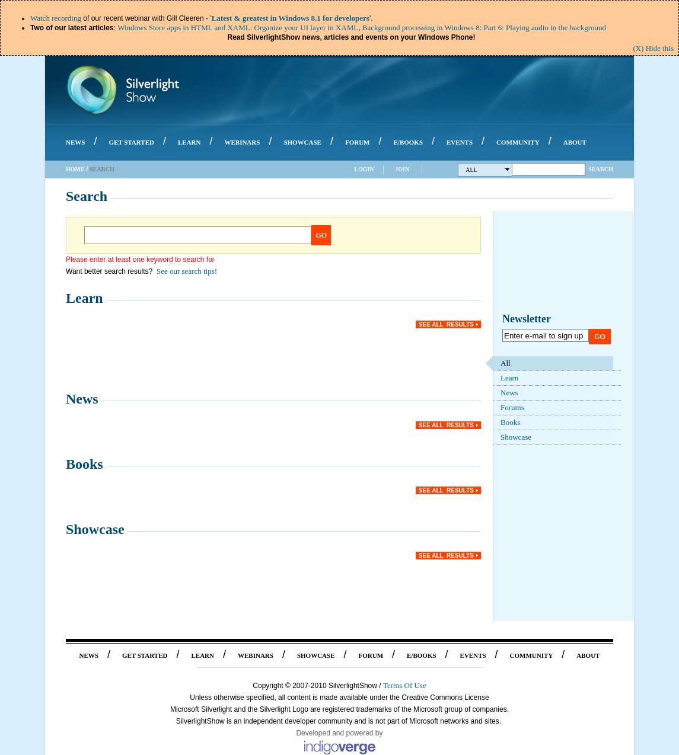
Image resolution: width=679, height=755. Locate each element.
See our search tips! (187, 271)
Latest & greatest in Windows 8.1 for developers (290, 18)
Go (321, 235)
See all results (446, 324)
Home (75, 169)
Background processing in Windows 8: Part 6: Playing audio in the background (484, 27)
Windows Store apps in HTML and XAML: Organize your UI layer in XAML (237, 27)
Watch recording (55, 18)
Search (600, 169)
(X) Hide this (653, 48)
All (488, 170)
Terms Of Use (404, 685)
